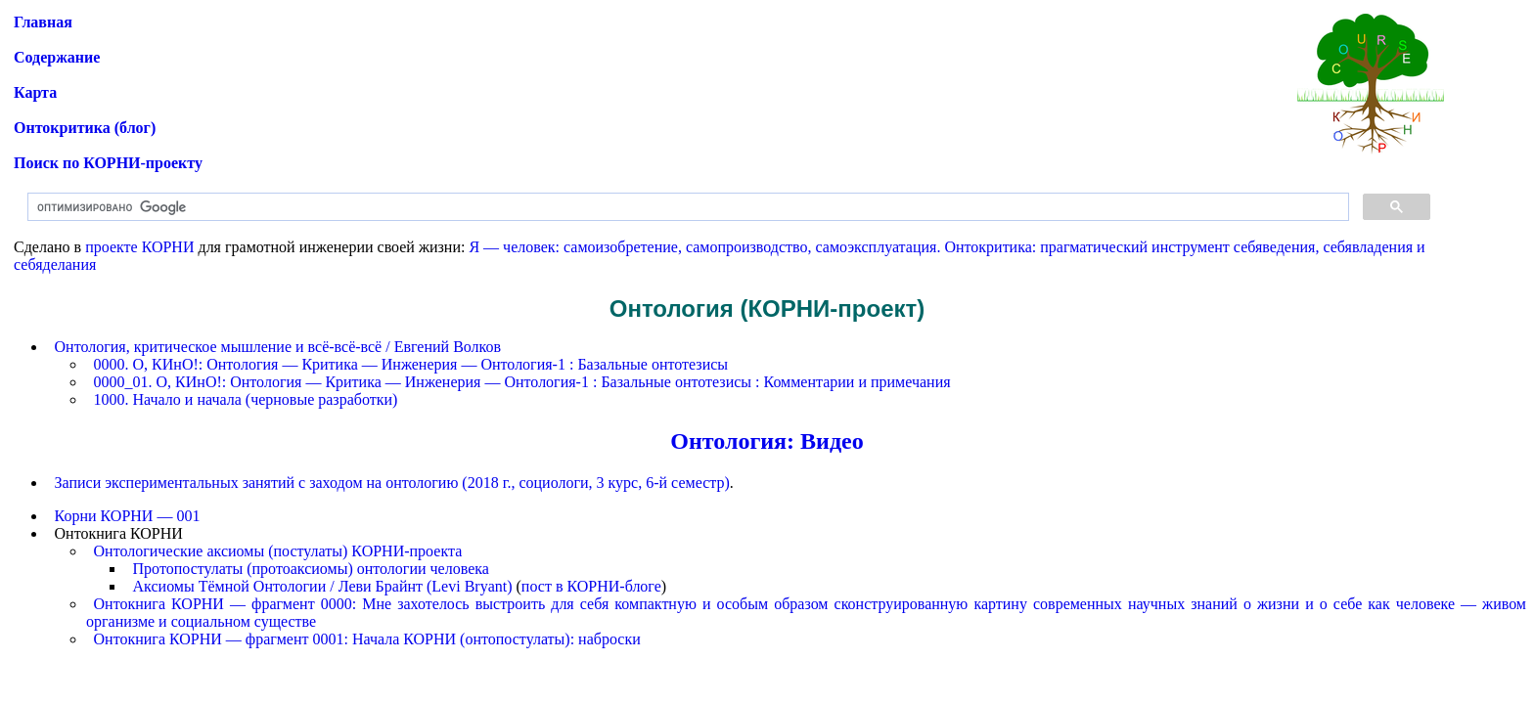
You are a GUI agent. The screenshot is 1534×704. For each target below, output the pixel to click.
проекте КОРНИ (139, 247)
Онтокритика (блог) (85, 127)
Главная (43, 22)
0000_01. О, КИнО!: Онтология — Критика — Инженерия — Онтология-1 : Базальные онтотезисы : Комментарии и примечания (522, 382)
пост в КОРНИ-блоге (591, 586)
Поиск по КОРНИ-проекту (108, 162)
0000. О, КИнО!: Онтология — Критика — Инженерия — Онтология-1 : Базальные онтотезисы (411, 364)
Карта (35, 92)
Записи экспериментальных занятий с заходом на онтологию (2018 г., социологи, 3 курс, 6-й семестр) (392, 482)
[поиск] (686, 207)
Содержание (57, 57)
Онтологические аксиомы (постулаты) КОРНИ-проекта (278, 551)
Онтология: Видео (766, 441)
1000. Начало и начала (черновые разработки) (246, 399)
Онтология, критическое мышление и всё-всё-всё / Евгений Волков (278, 346)
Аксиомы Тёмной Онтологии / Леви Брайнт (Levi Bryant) (323, 586)
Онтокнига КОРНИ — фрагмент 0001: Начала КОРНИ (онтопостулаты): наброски (367, 639)
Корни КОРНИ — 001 (128, 515)
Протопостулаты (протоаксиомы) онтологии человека (311, 568)
